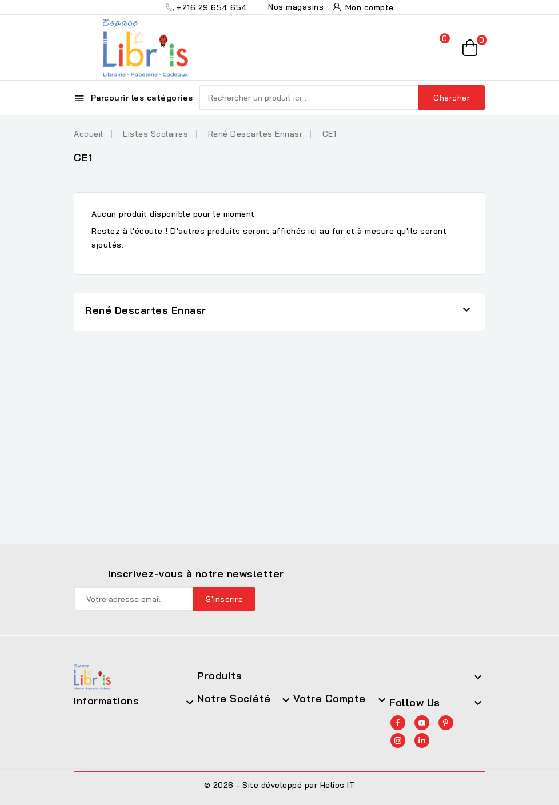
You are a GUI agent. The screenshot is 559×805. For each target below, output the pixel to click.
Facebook (397, 722)
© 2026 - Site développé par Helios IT (280, 785)
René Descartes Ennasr (145, 310)
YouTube (421, 722)
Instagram (397, 740)
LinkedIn (421, 740)
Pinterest (445, 722)
